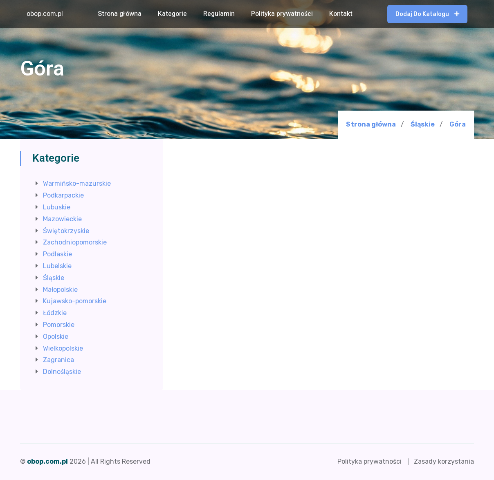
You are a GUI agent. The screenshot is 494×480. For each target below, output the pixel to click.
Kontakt (341, 14)
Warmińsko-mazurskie (77, 183)
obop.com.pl (45, 14)
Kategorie (172, 14)
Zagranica (58, 360)
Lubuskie (56, 207)
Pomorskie (58, 325)
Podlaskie (57, 254)
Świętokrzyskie (66, 231)
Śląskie (423, 124)
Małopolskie (60, 289)
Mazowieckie (62, 219)
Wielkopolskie (63, 348)
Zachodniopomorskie (75, 242)
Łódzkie (55, 313)
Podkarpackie (63, 195)
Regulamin (219, 14)
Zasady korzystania (444, 461)
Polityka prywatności (282, 14)
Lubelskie (57, 266)
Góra (457, 124)
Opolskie (55, 336)
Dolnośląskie (62, 372)
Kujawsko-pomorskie (74, 301)
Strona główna (119, 14)
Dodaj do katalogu (427, 14)
